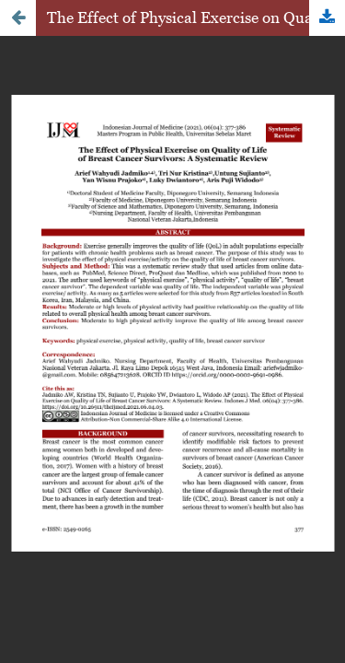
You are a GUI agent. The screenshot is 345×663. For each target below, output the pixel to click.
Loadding (172, 331)
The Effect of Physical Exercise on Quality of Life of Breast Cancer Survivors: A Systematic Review (196, 17)
